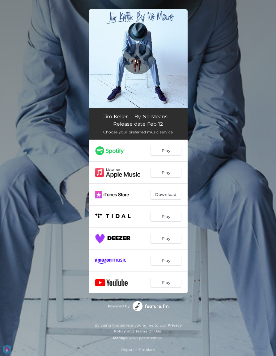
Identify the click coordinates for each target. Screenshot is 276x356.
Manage (120, 338)
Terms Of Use (148, 331)
